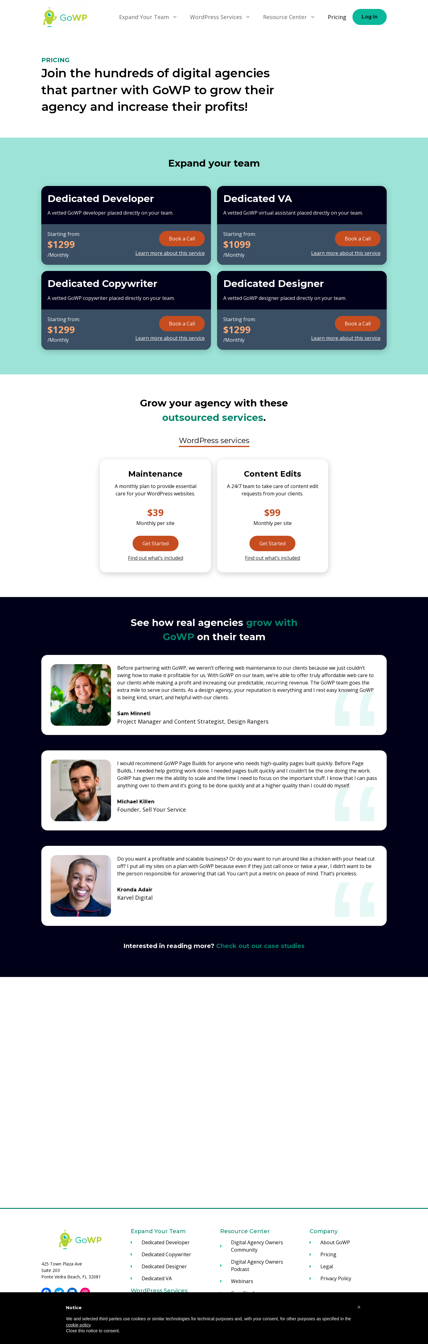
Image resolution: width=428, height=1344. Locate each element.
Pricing (337, 17)
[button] (359, 1307)
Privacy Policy (335, 1278)
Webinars (242, 1281)
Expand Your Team (151, 17)
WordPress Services (223, 17)
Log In (369, 17)
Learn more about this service (170, 253)
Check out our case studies (260, 946)
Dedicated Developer (166, 1242)
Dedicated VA (157, 1278)
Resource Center (292, 17)
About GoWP (335, 1242)
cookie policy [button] (78, 1324)
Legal (326, 1266)
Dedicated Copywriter (166, 1254)
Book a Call (182, 238)
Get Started (155, 543)
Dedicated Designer (164, 1266)
